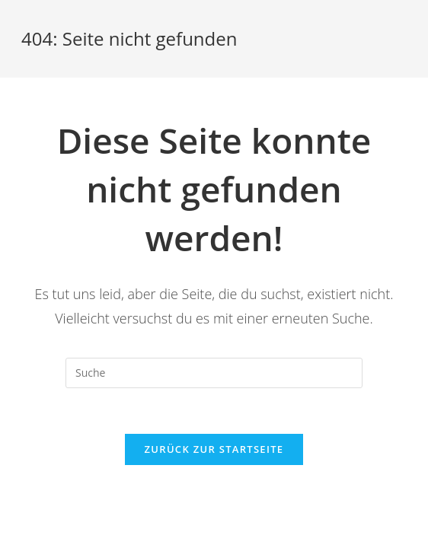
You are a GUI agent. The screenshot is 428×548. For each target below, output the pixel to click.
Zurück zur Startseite (214, 449)
